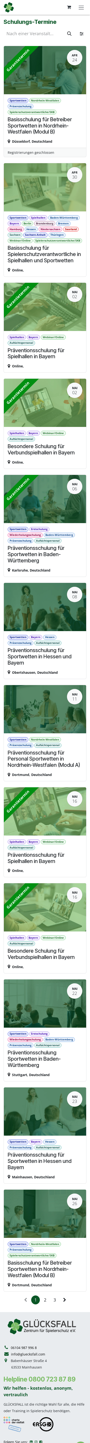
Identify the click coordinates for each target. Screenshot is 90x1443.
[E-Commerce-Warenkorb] (69, 7)
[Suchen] (69, 33)
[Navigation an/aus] (81, 7)
